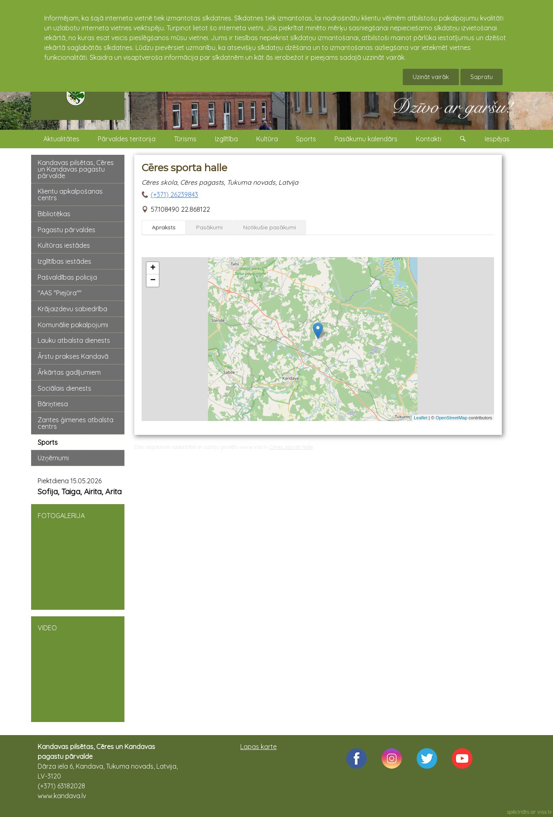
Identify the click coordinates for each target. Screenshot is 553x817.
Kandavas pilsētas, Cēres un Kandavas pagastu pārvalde (76, 169)
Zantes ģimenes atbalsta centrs (75, 423)
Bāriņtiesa (53, 404)
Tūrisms (185, 139)
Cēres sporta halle (291, 447)
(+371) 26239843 (174, 194)
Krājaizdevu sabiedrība (72, 309)
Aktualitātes (61, 139)
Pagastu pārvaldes (66, 230)
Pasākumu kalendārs (365, 139)
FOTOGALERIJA (78, 556)
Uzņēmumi (53, 458)
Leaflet (420, 417)
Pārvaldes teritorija (127, 139)
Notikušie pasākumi (269, 227)
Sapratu (481, 77)
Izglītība (226, 139)
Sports (306, 139)
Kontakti (428, 139)
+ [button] (153, 268)
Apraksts (164, 227)
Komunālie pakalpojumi (73, 325)
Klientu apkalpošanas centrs (70, 194)
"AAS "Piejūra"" (59, 293)
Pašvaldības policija (67, 277)
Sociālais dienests (64, 388)
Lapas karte (258, 746)
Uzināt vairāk (431, 77)
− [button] (153, 280)
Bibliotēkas (54, 214)
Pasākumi (209, 227)
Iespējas (497, 139)
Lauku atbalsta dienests (74, 340)
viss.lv (544, 811)
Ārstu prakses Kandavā (73, 356)
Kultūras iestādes (64, 245)
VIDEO (78, 668)
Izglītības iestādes (64, 261)
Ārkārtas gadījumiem (69, 372)
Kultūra (267, 139)
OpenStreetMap (451, 417)
